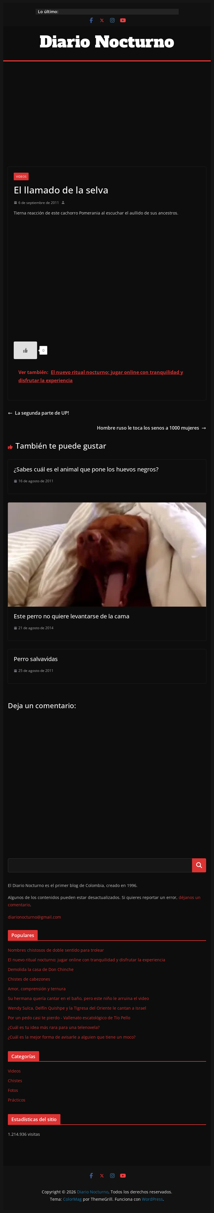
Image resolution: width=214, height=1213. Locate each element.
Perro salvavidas (36, 659)
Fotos (13, 1090)
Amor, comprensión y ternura (37, 988)
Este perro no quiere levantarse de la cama (71, 616)
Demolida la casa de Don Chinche (41, 969)
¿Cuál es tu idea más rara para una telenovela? (54, 1027)
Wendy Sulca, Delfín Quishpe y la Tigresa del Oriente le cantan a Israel (77, 1008)
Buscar (199, 865)
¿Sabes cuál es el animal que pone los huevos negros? (86, 469)
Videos (21, 176)
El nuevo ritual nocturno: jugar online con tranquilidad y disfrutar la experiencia (86, 959)
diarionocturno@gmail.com (34, 917)
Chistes (15, 1080)
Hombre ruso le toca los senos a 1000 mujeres (151, 428)
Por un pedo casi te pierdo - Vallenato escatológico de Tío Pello (69, 1017)
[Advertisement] (107, 105)
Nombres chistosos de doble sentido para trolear (56, 950)
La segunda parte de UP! (38, 413)
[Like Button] (25, 350)
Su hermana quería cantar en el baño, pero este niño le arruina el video (78, 998)
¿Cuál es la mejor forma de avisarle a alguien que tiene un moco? (71, 1037)
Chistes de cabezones (29, 979)
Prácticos (16, 1100)
